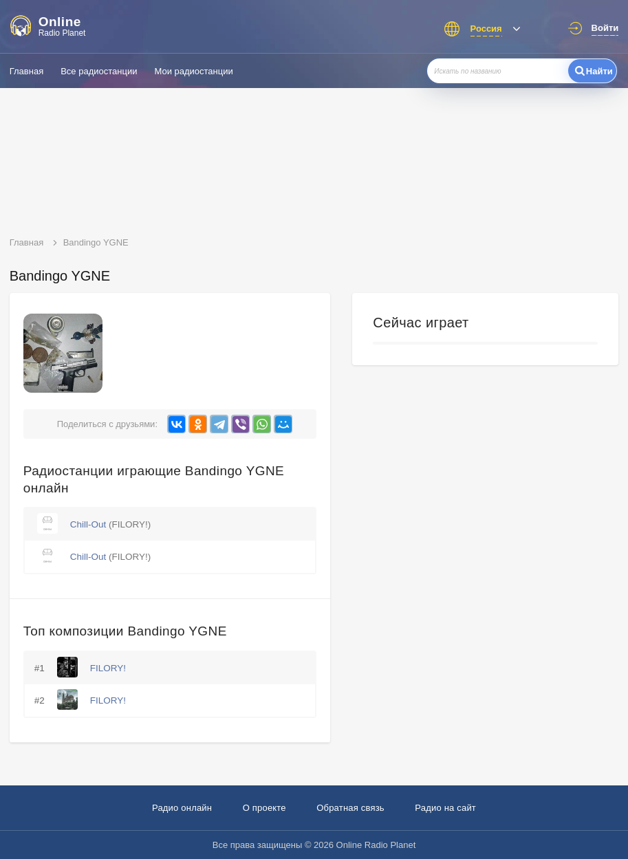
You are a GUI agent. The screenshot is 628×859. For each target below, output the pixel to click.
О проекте (264, 808)
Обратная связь (350, 808)
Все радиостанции (99, 71)
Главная (26, 71)
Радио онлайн (182, 808)
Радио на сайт (445, 808)
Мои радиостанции (193, 71)
